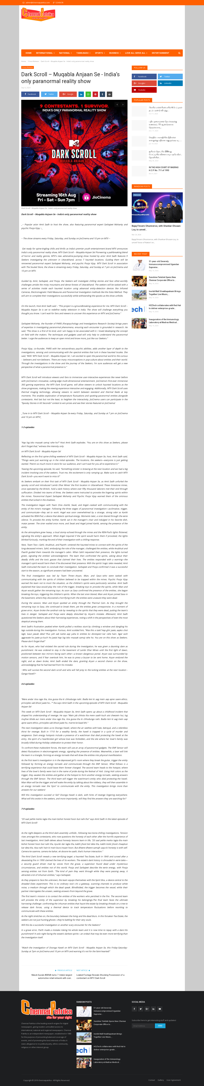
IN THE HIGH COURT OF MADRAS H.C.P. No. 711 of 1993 (163, 168)
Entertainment (160, 53)
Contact (151, 1080)
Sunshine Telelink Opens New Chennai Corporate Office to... (162, 278)
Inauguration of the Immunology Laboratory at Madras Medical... (164, 321)
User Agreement (174, 1080)
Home (29, 53)
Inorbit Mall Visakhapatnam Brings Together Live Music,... (165, 292)
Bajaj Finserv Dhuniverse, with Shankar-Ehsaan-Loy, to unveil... (156, 228)
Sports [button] (100, 53)
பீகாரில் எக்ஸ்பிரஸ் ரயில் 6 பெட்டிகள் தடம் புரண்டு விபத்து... (165, 109)
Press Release (33, 61)
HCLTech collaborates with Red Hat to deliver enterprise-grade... (165, 306)
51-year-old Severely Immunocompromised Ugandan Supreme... (164, 264)
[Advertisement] (131, 27)
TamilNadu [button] (83, 53)
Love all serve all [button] (136, 53)
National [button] (65, 53)
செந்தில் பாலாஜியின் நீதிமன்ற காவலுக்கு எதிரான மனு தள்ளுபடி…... (165, 139)
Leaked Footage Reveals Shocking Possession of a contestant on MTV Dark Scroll (100, 976)
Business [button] (115, 53)
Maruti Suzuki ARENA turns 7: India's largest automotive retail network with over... (52, 976)
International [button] (45, 53)
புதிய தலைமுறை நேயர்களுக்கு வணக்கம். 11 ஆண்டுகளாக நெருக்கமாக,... (163, 124)
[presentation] (117, 104)
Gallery (161, 1080)
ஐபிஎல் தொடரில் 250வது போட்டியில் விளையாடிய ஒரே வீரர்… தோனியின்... (165, 154)
